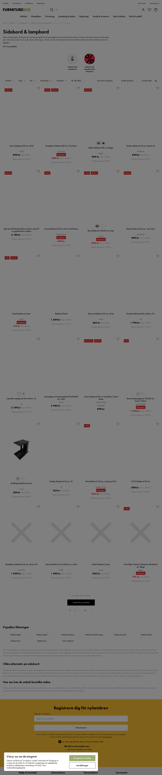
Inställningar (82, 765)
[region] (51, 761)
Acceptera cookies (82, 758)
